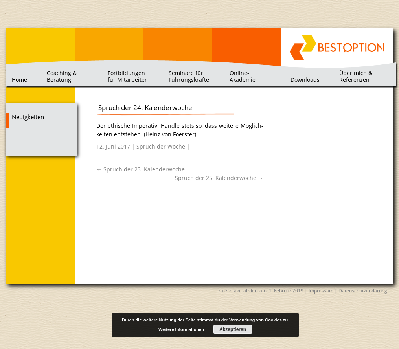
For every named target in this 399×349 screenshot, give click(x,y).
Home (19, 79)
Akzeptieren (232, 329)
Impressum (321, 291)
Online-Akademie (243, 76)
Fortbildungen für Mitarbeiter (127, 76)
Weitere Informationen (181, 329)
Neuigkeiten (28, 117)
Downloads (305, 79)
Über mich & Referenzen (355, 76)
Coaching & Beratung (62, 76)
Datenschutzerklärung (362, 291)
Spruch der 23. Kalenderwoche (140, 169)
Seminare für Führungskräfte (189, 76)
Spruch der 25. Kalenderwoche (219, 178)
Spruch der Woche (160, 146)
